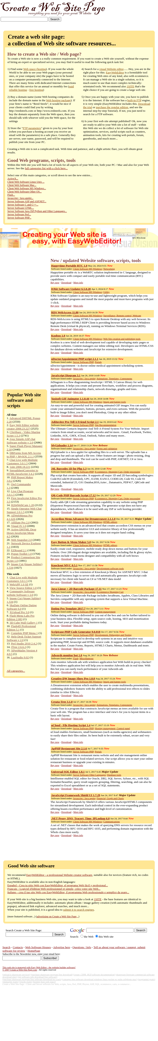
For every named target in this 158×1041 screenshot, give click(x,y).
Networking (109, 268)
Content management (105, 611)
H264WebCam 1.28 (22, 505)
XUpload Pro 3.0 (19, 612)
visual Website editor (111, 69)
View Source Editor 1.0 (23, 587)
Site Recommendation (105, 425)
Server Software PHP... (19, 217)
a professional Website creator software (69, 875)
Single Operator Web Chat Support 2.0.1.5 (24, 510)
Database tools (114, 775)
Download (66, 282)
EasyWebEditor (115, 72)
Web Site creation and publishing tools (122, 338)
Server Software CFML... (20, 207)
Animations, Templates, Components (114, 378)
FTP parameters (32, 128)
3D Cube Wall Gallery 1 (24, 622)
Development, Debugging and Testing (113, 635)
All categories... (16, 670)
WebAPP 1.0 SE (19, 584)
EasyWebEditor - (36, 875)
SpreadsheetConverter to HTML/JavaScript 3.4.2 (22, 472)
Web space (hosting (34, 69)
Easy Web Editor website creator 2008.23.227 (23, 426)
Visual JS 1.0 (18, 526)
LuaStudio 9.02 (20, 657)
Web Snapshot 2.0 (21, 539)
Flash (75, 658)
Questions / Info (81, 947)
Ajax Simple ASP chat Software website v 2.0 (21, 440)
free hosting (36, 89)
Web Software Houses (38, 947)
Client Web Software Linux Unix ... (25, 181)
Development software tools (110, 568)
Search (6, 947)
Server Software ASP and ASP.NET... (26, 201)
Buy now (55, 282)
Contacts (18, 947)
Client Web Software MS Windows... (26, 188)
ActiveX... (12, 178)
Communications (111, 821)
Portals (98, 362)
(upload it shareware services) (16, 974)
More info (78, 282)
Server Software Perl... (19, 214)
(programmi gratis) (146, 979)
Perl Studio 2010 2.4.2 (24, 643)
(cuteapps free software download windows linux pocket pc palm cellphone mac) (99, 979)
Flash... (11, 194)
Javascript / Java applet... (20, 198)
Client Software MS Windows (87, 268)
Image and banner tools (114, 401)
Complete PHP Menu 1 (24, 633)
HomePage (34, 950)
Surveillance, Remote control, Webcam (122, 315)
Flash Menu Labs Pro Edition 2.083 (21, 617)
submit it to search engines (78, 909)
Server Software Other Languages (89, 775)
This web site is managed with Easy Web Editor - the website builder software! (39, 967)
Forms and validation (107, 448)
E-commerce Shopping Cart (110, 592)
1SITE (130, 86)
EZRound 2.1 (19, 550)
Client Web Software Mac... (21, 185)
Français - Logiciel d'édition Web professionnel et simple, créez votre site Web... (53, 888)
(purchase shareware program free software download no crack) (31, 979)
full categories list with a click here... (46, 168)
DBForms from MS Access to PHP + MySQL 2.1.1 (24, 454)
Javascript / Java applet (84, 378)
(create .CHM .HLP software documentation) (94, 974)
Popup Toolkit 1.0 (21, 553)
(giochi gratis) (25, 982)
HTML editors (110, 522)
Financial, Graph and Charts (110, 798)
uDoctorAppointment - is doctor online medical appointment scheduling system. (97, 365)
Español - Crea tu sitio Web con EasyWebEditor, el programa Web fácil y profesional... (57, 885)
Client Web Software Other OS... (24, 191)
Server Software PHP (83, 362)
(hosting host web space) (44, 982)
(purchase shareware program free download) (52, 974)
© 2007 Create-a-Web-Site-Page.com (19, 970)
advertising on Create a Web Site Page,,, (57, 916)
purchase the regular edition (112, 107)
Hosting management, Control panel (112, 728)
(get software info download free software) (37, 977)
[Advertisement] (144, 13)
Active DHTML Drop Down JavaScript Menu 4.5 (21, 533)
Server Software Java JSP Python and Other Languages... (37, 211)
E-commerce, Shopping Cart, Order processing (117, 471)
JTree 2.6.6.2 (18, 647)
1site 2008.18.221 (20, 466)
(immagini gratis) (10, 982)
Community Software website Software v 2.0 (21, 593)
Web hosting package (58, 100)
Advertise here (61, 947)
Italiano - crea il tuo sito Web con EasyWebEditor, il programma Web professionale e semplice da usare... (68, 892)
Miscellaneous (86, 658)
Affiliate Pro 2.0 (20, 522)
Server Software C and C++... (22, 204)
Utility (106, 292)
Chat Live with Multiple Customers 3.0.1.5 (22, 461)
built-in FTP (134, 100)
